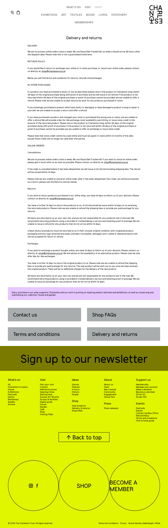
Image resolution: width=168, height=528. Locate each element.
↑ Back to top (84, 437)
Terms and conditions (36, 334)
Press (107, 403)
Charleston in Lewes (18, 387)
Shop (98, 7)
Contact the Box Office (147, 413)
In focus (76, 389)
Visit (88, 7)
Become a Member (123, 485)
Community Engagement (110, 393)
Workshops (13, 399)
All (9, 384)
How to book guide (145, 420)
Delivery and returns (114, 334)
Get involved (110, 389)
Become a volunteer (145, 392)
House (11, 389)
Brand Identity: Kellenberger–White (144, 523)
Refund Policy (142, 415)
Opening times (47, 392)
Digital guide (46, 402)
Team (106, 387)
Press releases (111, 408)
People (75, 394)
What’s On (73, 7)
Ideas (75, 379)
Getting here (46, 394)
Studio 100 (141, 397)
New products (79, 405)
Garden (11, 402)
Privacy (123, 523)
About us (108, 384)
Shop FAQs (104, 314)
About (108, 379)
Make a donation (144, 389)
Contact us (25, 314)
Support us (143, 379)
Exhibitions (13, 392)
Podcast (76, 387)
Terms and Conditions (146, 418)
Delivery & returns (81, 408)
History (75, 392)
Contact (44, 387)
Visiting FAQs (46, 414)
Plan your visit (47, 384)
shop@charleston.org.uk (53, 71)
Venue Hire (109, 397)
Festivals (12, 394)
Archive (11, 404)
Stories (75, 384)
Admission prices (48, 389)
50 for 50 (140, 394)
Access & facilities (49, 399)
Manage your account (146, 387)
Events (11, 397)
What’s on (14, 379)
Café (42, 409)
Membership (142, 384)
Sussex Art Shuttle (49, 397)
